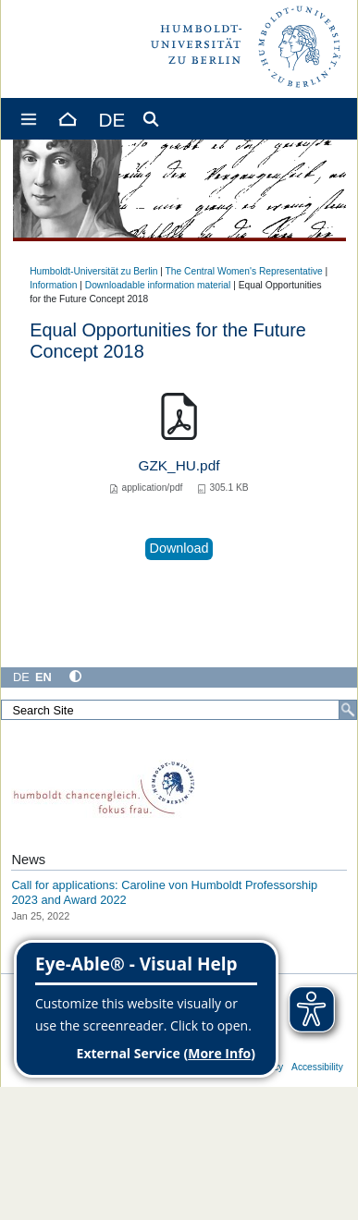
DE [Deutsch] (21, 677)
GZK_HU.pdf (179, 465)
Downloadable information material (158, 285)
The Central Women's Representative (244, 271)
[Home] (66, 119)
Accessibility (317, 1067)
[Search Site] (179, 710)
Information (53, 285)
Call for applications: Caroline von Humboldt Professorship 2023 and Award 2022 (164, 893)
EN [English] (43, 677)
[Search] (348, 710)
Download (179, 548)
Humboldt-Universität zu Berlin (93, 271)
